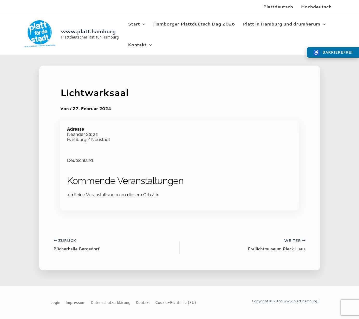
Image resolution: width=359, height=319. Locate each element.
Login (55, 302)
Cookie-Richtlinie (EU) (175, 302)
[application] (142, 23)
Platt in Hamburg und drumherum (284, 23)
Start (136, 23)
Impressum (76, 302)
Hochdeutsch (316, 6)
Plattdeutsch (278, 6)
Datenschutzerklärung (110, 302)
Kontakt (140, 44)
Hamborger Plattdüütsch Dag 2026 (194, 24)
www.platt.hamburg (88, 31)
